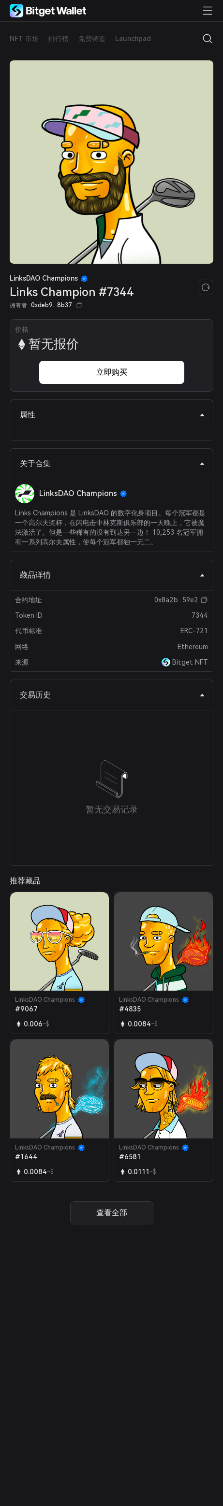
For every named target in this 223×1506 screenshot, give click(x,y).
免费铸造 (91, 39)
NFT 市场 (24, 39)
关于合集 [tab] (112, 463)
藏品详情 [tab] (112, 575)
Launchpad (133, 39)
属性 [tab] (112, 414)
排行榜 (58, 39)
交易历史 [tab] (112, 694)
